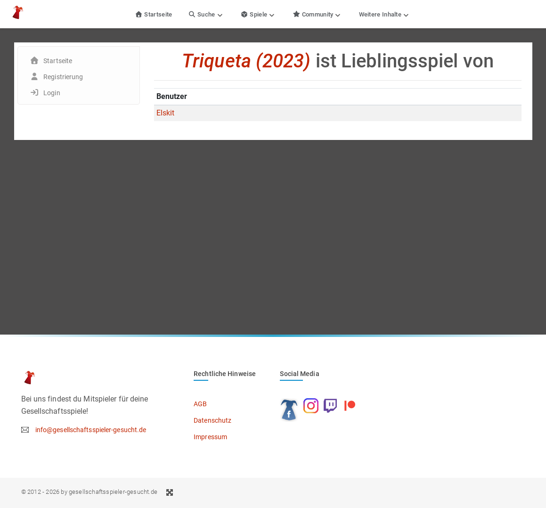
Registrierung (63, 77)
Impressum (210, 437)
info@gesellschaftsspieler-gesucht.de (91, 430)
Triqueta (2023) (246, 61)
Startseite (153, 14)
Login (51, 93)
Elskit (165, 112)
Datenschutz (212, 420)
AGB (200, 404)
